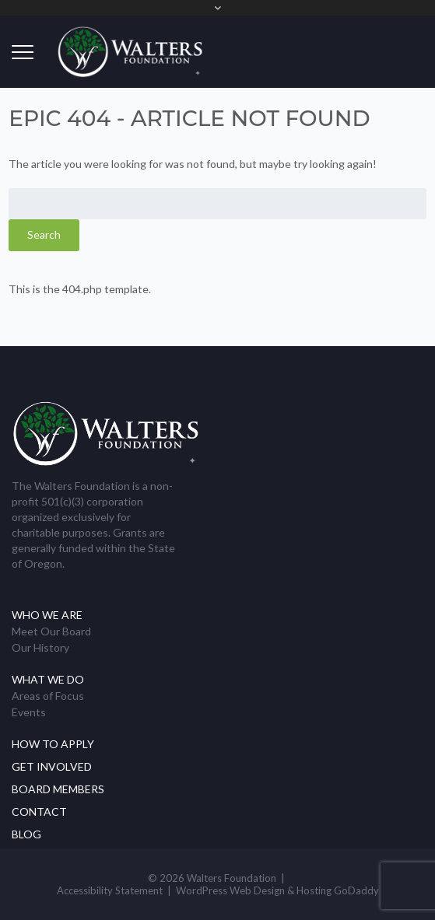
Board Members (58, 789)
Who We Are (47, 614)
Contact (39, 811)
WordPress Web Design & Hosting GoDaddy (277, 890)
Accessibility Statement (110, 890)
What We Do (48, 679)
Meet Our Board (51, 631)
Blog (26, 834)
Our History (40, 647)
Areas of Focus (48, 695)
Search (44, 234)
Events (29, 712)
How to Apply (53, 743)
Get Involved (52, 766)
